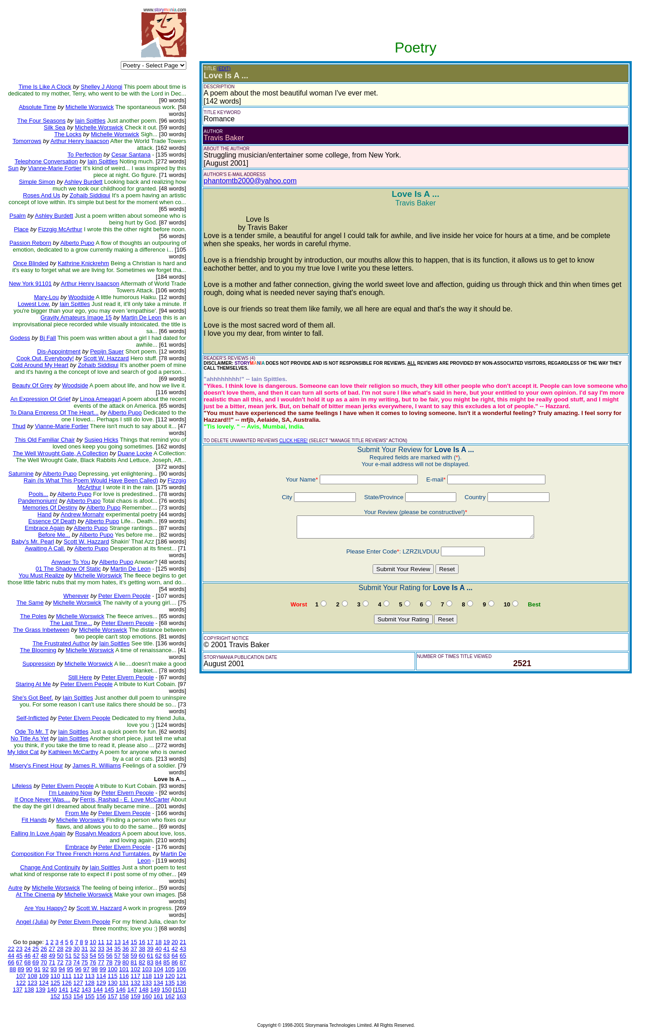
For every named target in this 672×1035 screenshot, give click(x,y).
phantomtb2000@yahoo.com (250, 181)
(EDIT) (223, 68)
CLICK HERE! (293, 440)
